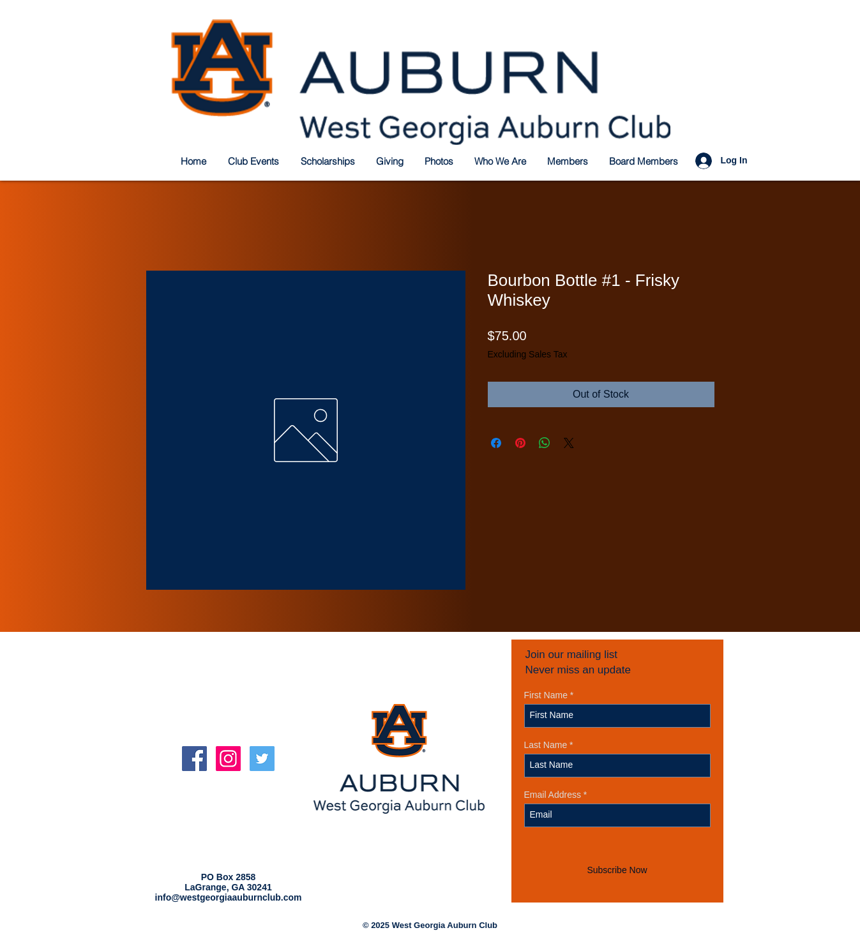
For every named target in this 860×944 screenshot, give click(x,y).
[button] (328, 161)
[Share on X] (569, 443)
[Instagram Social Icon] (228, 758)
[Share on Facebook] (496, 443)
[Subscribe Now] (617, 871)
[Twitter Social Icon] (262, 758)
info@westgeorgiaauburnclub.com (228, 897)
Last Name (546, 744)
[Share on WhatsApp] (544, 443)
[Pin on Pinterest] (520, 443)
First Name (546, 695)
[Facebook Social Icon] (194, 758)
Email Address (552, 794)
